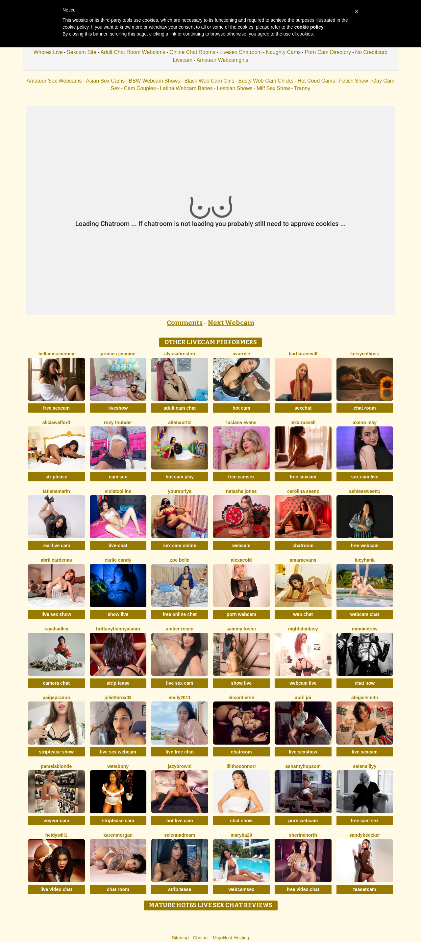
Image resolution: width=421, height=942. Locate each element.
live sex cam (179, 683)
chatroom (302, 545)
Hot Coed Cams (316, 81)
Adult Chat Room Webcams (132, 52)
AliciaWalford (56, 422)
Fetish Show (353, 81)
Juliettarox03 (118, 697)
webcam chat (364, 614)
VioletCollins (118, 491)
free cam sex (365, 820)
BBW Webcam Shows (154, 81)
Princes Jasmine (118, 353)
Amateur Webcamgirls (222, 60)
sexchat (302, 408)
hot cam (241, 408)
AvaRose (241, 353)
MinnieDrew (365, 628)
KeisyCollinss (364, 353)
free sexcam (56, 408)
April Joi (303, 697)
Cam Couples (140, 88)
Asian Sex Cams (105, 81)
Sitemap (180, 937)
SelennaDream (179, 835)
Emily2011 (180, 697)
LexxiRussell (302, 422)
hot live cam (179, 820)
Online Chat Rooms (192, 52)
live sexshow (303, 751)
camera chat (56, 683)
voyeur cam (56, 820)
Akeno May (365, 422)
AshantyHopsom (303, 766)
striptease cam (118, 820)
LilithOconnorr (241, 766)
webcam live (303, 683)
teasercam (364, 889)
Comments (185, 323)
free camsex (241, 476)
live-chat (118, 545)
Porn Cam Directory (328, 52)
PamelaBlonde (56, 766)
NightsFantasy (303, 628)
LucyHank (365, 560)
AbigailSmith (364, 697)
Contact (201, 937)
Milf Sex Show (273, 88)
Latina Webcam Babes (186, 88)
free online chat (180, 614)
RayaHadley (56, 628)
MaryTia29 (241, 835)
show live (118, 614)
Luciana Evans (241, 422)
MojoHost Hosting (231, 937)
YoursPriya (179, 491)
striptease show (56, 751)
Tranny (302, 88)
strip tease (118, 683)
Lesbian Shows (235, 88)
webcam (241, 545)
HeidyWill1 (56, 835)
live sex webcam (118, 751)
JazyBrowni (179, 766)
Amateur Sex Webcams (54, 81)
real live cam (56, 545)
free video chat (303, 889)
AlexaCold (241, 560)
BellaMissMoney (56, 353)
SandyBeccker (364, 835)
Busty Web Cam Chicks (266, 81)
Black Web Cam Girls (209, 81)
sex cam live (364, 476)
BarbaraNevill (303, 353)
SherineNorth (303, 835)
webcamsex (241, 889)
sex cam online (179, 545)
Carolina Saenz (303, 491)
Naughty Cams (283, 52)
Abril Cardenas (56, 560)
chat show (241, 820)
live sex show (56, 614)
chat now (365, 683)
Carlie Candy (118, 560)
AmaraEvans (303, 560)
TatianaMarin (56, 491)
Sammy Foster (241, 628)
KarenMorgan (118, 835)
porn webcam (241, 614)
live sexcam (365, 751)
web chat (303, 614)
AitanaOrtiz (179, 422)
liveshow (118, 408)
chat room (365, 408)
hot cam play (179, 476)
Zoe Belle (179, 560)
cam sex (118, 476)
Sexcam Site (81, 52)
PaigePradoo (56, 697)
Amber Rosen (179, 628)
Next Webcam (231, 323)
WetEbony (118, 766)
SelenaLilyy (364, 766)
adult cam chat (179, 408)
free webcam (365, 545)
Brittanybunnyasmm (118, 628)
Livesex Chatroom (240, 52)
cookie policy (309, 27)
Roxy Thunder (118, 422)
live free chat (179, 751)
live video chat (56, 889)
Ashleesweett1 (364, 491)
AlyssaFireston (179, 353)
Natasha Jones (241, 491)
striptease (56, 476)
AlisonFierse (241, 697)
